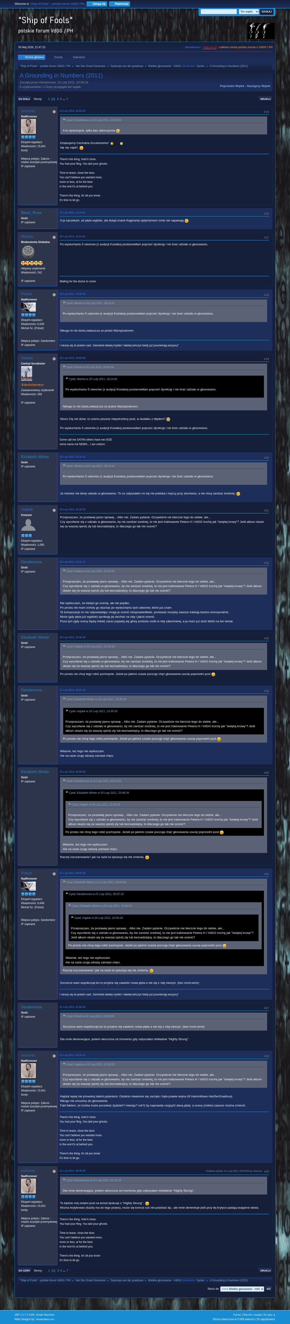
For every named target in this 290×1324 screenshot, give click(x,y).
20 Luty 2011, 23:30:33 (72, 509)
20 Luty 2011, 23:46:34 (72, 637)
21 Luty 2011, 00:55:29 (72, 873)
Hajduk (27, 509)
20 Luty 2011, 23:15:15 (72, 456)
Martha (27, 236)
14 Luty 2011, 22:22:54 (72, 110)
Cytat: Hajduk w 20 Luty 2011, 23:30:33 (90, 571)
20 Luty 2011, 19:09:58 (72, 358)
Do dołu (24, 99)
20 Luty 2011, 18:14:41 (72, 236)
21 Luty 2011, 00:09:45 (72, 771)
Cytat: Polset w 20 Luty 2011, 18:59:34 (90, 367)
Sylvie (200, 66)
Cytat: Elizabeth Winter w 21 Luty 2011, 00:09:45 (96, 882)
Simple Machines (45, 1314)
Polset (26, 294)
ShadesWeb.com (45, 1319)
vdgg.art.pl (210, 47)
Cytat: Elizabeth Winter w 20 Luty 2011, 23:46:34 (96, 699)
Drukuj (265, 99)
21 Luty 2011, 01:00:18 (72, 1007)
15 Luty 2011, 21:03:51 (72, 212)
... (64, 99)
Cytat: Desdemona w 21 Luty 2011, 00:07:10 (93, 781)
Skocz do (213, 1288)
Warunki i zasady (252, 1314)
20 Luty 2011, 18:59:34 (72, 294)
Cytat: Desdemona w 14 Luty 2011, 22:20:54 (93, 120)
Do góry (24, 1270)
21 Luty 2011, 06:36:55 (72, 1170)
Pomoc (237, 1314)
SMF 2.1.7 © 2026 (24, 1314)
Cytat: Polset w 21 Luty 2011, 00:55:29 (90, 1016)
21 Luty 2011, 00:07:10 (72, 690)
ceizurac (28, 111)
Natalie (27, 358)
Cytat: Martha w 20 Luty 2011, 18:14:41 (90, 303)
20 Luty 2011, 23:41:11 (72, 561)
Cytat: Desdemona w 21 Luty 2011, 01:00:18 (93, 1180)
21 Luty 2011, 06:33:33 (72, 1055)
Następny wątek (258, 86)
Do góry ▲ (270, 1314)
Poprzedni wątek (232, 86)
